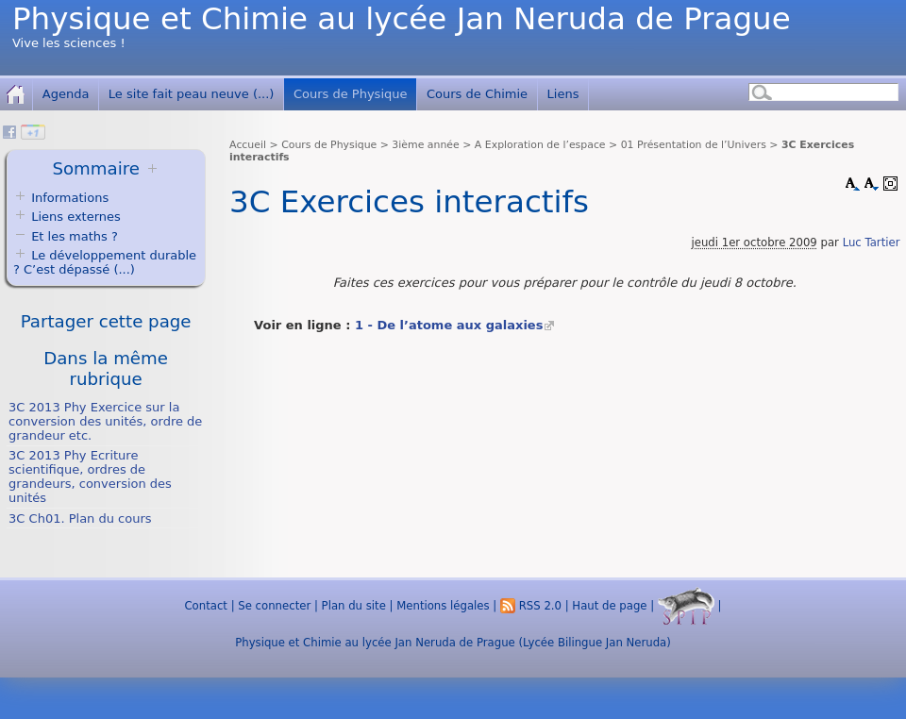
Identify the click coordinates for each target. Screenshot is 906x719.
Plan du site (354, 605)
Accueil (247, 145)
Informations (70, 198)
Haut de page (609, 605)
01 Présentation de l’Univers (693, 145)
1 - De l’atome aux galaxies (449, 325)
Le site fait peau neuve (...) (192, 94)
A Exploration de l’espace (540, 145)
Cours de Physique (351, 94)
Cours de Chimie (477, 94)
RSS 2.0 (531, 605)
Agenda (66, 94)
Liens (563, 94)
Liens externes (76, 216)
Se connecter (274, 605)
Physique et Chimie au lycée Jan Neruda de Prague (401, 19)
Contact (205, 605)
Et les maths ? (65, 236)
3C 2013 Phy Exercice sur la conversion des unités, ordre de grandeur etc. (105, 421)
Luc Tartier (871, 242)
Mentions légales (442, 605)
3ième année (425, 145)
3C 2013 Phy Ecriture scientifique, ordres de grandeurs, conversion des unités (90, 476)
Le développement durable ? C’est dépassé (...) (104, 262)
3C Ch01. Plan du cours (79, 518)
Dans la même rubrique (105, 368)
